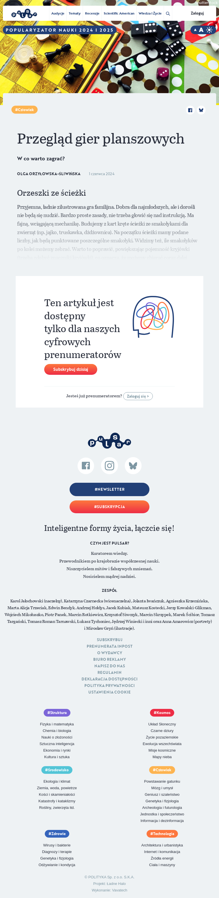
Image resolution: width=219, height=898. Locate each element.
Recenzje (92, 13)
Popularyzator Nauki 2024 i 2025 (60, 30)
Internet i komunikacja (162, 852)
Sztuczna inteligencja (56, 744)
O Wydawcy (109, 653)
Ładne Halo (116, 883)
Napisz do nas (109, 666)
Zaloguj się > (138, 396)
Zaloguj (197, 13)
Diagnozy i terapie (57, 852)
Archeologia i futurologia (162, 807)
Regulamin (109, 672)
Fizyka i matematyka (57, 724)
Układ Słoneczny (162, 724)
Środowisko (58, 770)
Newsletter (111, 489)
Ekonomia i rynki (56, 750)
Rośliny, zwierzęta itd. (57, 807)
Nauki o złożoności (56, 737)
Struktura (58, 712)
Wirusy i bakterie (56, 845)
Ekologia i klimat (57, 781)
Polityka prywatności (109, 685)
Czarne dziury (162, 731)
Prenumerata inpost (110, 646)
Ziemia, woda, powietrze (57, 788)
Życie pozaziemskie (162, 737)
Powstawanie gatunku (162, 781)
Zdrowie (58, 833)
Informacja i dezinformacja (162, 821)
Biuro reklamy (109, 659)
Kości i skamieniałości (57, 794)
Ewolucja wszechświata (162, 744)
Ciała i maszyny (162, 865)
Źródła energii (162, 858)
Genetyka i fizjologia (162, 801)
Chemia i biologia (57, 731)
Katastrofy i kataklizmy (56, 801)
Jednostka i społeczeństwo (162, 814)
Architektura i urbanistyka (162, 845)
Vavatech (119, 890)
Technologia (163, 833)
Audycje (57, 13)
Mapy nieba (162, 757)
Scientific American (119, 13)
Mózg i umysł (162, 788)
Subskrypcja (111, 507)
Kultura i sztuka (57, 757)
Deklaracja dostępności (109, 679)
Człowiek (26, 109)
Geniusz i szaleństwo (162, 794)
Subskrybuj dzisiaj (70, 369)
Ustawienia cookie (109, 692)
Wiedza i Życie (150, 13)
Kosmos (164, 712)
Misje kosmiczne (162, 750)
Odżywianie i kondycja (56, 865)
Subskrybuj (109, 640)
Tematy (75, 13)
